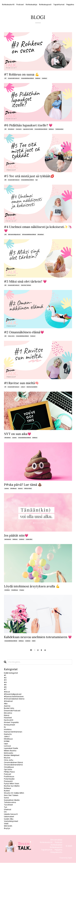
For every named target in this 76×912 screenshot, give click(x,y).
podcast (32, 340)
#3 (5, 288)
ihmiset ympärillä (13, 746)
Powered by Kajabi (66, 907)
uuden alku (29, 545)
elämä (7, 737)
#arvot (7, 708)
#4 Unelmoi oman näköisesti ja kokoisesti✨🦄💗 (29, 231)
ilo (5, 752)
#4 (5, 237)
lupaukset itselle (28, 130)
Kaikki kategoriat (12, 685)
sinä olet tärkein (26, 288)
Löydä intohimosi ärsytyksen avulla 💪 (35, 592)
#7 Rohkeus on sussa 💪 (24, 75)
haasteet (9, 740)
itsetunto (18, 130)
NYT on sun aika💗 (19, 438)
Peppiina (70, 4)
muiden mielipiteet (13, 787)
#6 (5, 130)
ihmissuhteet (11, 749)
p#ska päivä (28, 494)
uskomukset (10, 862)
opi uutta (9, 804)
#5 (5, 181)
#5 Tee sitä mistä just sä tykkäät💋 (32, 177)
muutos (20, 494)
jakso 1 (23, 391)
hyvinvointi (9, 743)
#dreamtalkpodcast (14, 237)
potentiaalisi (10, 816)
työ (36, 181)
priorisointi (9, 819)
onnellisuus (14, 597)
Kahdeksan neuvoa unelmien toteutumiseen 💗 (27, 646)
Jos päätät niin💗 (18, 541)
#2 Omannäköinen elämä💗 (26, 336)
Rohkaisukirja (31, 4)
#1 (5, 391)
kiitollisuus (13, 494)
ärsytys (22, 597)
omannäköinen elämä (27, 79)
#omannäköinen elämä (29, 237)
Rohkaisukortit (8, 4)
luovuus (8, 775)
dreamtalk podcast (13, 79)
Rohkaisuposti (45, 4)
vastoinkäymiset (12, 868)
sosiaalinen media (13, 842)
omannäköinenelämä (16, 798)
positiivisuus (10, 813)
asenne (14, 442)
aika (6, 723)
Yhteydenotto (56, 901)
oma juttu (11, 340)
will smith (9, 874)
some (7, 839)
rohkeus (37, 79)
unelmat (44, 79)
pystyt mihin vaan (13, 822)
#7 (5, 79)
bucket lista (10, 728)
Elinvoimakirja (56, 889)
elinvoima (9, 734)
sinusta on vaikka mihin (16, 833)
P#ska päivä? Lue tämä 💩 (25, 490)
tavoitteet (9, 848)
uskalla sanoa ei (12, 859)
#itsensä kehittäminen (16, 714)
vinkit (33, 652)
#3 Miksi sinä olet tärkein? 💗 (28, 284)
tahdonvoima (59, 130)
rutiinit (7, 830)
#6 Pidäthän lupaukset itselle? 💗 (31, 126)
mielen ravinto (11, 781)
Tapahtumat (59, 4)
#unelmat (11, 130)
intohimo (7, 597)
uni (5, 857)
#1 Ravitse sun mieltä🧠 (24, 387)
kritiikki (7, 769)
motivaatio (8, 545)
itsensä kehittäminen (15, 757)
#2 (5, 340)
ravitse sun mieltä (32, 391)
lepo (6, 772)
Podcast (20, 4)
